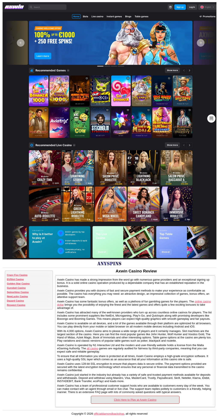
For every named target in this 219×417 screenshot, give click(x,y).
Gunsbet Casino (16, 288)
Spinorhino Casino (18, 292)
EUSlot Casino (15, 279)
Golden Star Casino (18, 283)
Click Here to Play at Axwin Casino (135, 399)
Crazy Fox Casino (17, 275)
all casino (92, 348)
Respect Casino (16, 305)
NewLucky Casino (17, 296)
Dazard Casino (15, 300)
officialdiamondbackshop (109, 413)
